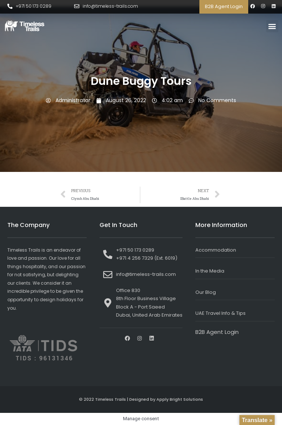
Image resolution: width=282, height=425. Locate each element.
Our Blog (205, 292)
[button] (272, 26)
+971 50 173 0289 (33, 6)
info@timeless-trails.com (110, 6)
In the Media (209, 270)
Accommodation (215, 249)
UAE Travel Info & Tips (220, 313)
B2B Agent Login (224, 6)
